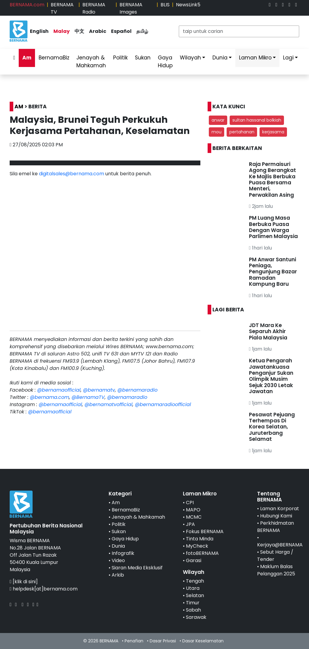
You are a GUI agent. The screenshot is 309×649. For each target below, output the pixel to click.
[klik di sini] (25, 581)
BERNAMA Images (130, 8)
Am (26, 57)
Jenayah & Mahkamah (91, 61)
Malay (61, 31)
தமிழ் (142, 31)
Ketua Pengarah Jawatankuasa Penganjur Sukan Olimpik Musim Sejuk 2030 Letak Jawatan (271, 376)
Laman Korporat (279, 508)
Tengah (195, 580)
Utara (192, 588)
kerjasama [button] (273, 132)
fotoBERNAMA (202, 553)
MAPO (193, 509)
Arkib (118, 574)
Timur (192, 602)
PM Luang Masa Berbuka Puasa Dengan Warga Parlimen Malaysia (273, 227)
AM (18, 106)
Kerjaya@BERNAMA (280, 544)
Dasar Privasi (163, 641)
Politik (120, 57)
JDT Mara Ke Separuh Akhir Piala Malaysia (268, 331)
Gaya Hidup (165, 61)
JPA (190, 524)
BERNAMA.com (27, 4)
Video (118, 560)
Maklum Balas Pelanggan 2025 (276, 570)
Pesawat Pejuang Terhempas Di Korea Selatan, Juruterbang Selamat (272, 427)
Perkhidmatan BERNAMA (275, 527)
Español (121, 31)
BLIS (165, 4)
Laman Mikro (255, 57)
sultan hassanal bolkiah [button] (256, 120)
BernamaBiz (54, 57)
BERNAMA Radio (93, 8)
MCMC (194, 517)
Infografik (123, 553)
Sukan (143, 57)
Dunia (220, 57)
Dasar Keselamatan (203, 641)
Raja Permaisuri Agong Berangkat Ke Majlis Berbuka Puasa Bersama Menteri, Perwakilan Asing (272, 180)
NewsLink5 (188, 4)
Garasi (193, 560)
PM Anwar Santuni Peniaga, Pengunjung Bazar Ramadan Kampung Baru (273, 272)
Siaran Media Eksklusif (137, 567)
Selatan (195, 595)
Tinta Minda (199, 538)
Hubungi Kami (276, 515)
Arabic (97, 31)
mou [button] (216, 132)
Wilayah (190, 57)
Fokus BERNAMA (205, 531)
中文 (79, 31)
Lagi (288, 57)
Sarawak (196, 617)
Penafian (134, 641)
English (39, 31)
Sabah (193, 609)
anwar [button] (218, 120)
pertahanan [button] (241, 132)
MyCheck (197, 545)
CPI (190, 502)
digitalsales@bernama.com (71, 173)
